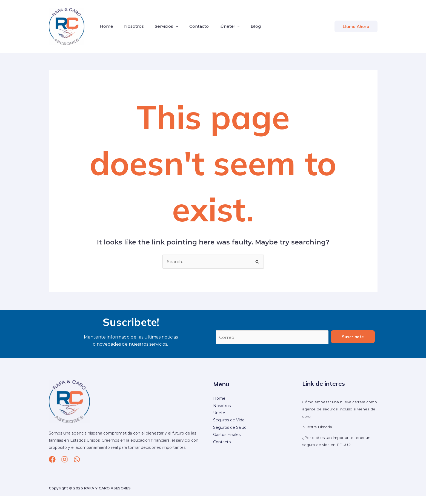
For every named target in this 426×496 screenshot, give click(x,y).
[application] (170, 26)
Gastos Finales (227, 434)
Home (105, 26)
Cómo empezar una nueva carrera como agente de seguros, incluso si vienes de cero (336, 409)
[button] (356, 26)
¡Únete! (220, 26)
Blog (244, 26)
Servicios (161, 26)
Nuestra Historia (317, 427)
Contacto (191, 26)
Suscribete (353, 337)
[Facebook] (52, 459)
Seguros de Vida (228, 420)
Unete (219, 413)
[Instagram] (64, 459)
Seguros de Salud (230, 427)
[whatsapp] (76, 459)
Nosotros (131, 26)
